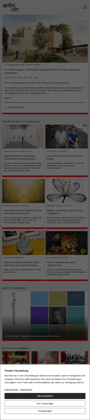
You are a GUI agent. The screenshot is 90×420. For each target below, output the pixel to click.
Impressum (26, 389)
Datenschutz (11, 389)
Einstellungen (45, 410)
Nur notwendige (45, 403)
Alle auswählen (45, 395)
